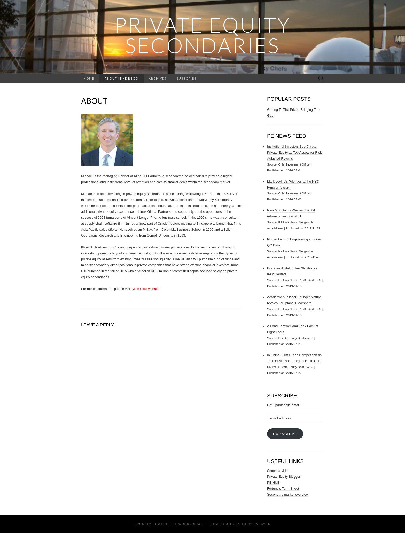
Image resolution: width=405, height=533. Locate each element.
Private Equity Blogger (283, 477)
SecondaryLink (278, 471)
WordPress (190, 524)
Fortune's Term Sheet (283, 488)
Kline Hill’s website (145, 289)
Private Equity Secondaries (202, 35)
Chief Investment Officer (294, 164)
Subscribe (187, 78)
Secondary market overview (287, 494)
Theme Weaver (256, 524)
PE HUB (273, 482)
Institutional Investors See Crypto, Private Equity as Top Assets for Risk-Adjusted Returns (295, 152)
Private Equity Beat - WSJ (295, 338)
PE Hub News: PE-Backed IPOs (300, 280)
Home (89, 78)
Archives (157, 78)
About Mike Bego (121, 78)
